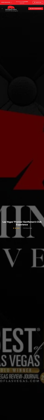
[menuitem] (7, 2)
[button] (2, 8)
